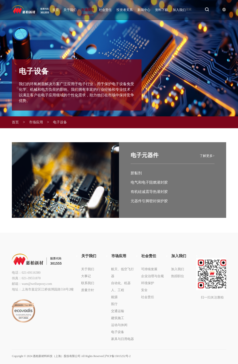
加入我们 (179, 10)
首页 (55, 10)
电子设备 (62, 122)
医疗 (114, 304)
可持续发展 (149, 269)
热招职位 (177, 276)
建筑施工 (117, 318)
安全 (144, 290)
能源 (114, 297)
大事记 (86, 276)
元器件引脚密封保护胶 (149, 201)
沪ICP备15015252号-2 (117, 356)
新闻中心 (143, 10)
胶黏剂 (136, 173)
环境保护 (147, 283)
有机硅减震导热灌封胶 (149, 192)
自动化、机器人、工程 (121, 286)
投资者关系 (124, 10)
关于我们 (69, 10)
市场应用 (87, 10)
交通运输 (117, 311)
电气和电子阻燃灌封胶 (149, 182)
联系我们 (87, 283)
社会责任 (105, 10)
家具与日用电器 (122, 338)
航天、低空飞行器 (122, 272)
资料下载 (161, 10)
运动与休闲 (119, 325)
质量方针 (87, 290)
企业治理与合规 (152, 276)
